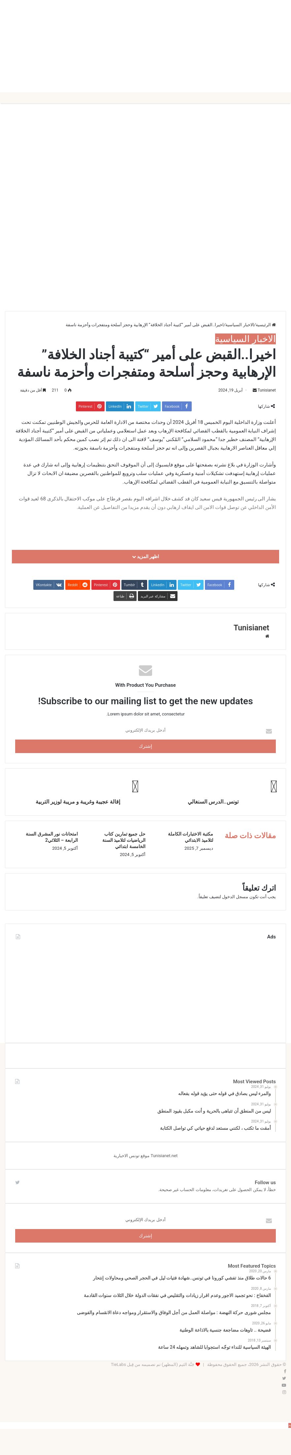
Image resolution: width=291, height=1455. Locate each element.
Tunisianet (266, 390)
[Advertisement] (145, 46)
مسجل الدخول (235, 896)
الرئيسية (266, 324)
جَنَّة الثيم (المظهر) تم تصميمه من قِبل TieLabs (152, 1364)
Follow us (265, 1183)
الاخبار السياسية (239, 324)
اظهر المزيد (145, 556)
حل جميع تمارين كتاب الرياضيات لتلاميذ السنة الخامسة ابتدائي (124, 840)
